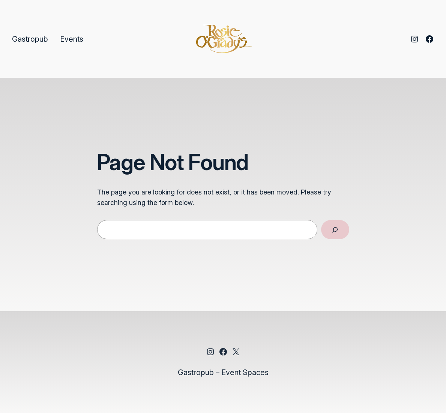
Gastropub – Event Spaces (223, 372)
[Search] (335, 230)
